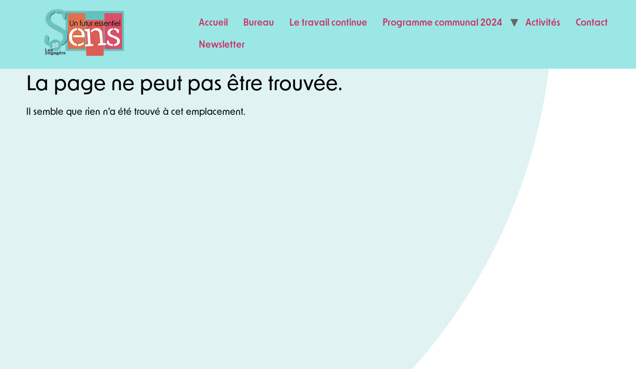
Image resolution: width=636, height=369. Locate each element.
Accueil (213, 23)
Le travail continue (328, 23)
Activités (542, 23)
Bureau (258, 23)
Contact (592, 23)
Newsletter (222, 45)
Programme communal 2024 (442, 23)
